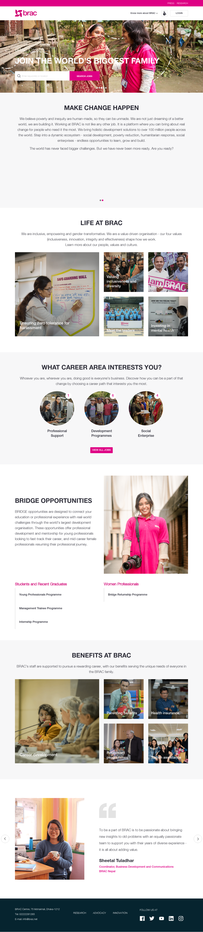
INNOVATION (120, 913)
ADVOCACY (99, 913)
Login (179, 13)
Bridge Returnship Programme (146, 595)
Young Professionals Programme (57, 595)
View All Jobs (101, 450)
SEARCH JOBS (84, 76)
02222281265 (27, 914)
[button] (163, 13)
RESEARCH (182, 3)
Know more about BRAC (144, 13)
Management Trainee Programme (57, 608)
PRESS (170, 3)
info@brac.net (30, 919)
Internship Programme (57, 622)
